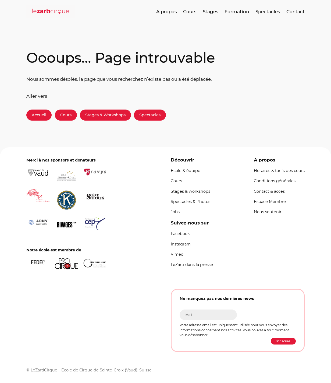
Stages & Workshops (105, 115)
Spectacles (150, 115)
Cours (66, 115)
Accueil (39, 115)
